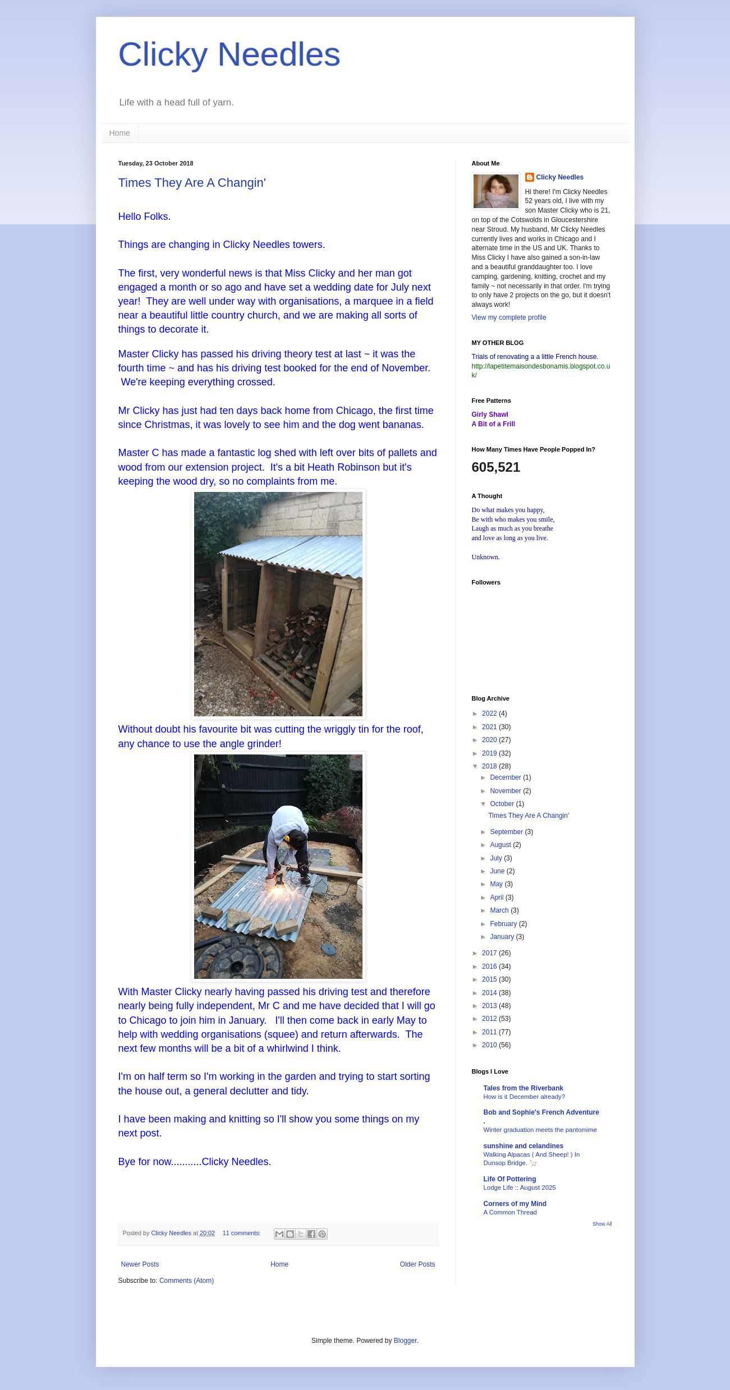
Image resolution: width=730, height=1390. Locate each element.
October (503, 804)
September (507, 832)
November (506, 791)
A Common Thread (510, 1212)
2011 (490, 1032)
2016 (490, 966)
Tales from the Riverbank (524, 1088)
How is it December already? (525, 1096)
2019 (490, 753)
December (506, 777)
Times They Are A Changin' (192, 183)
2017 (490, 953)
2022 (490, 713)
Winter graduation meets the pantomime (541, 1129)
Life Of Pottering (510, 1179)
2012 (490, 1019)
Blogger (405, 1341)
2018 (490, 766)
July (497, 858)
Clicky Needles (229, 54)
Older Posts (417, 1264)
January (503, 937)
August (501, 845)
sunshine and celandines (524, 1146)
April (497, 897)
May (497, 884)
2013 (490, 1006)
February (504, 924)
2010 (490, 1045)
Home (119, 132)
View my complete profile (509, 317)
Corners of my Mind (515, 1204)
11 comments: (243, 1233)
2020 (490, 740)
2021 (490, 727)
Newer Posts (140, 1264)
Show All (602, 1224)
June (498, 871)
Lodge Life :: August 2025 (520, 1187)
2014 (490, 993)
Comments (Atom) (186, 1281)
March (500, 910)
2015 (490, 979)
